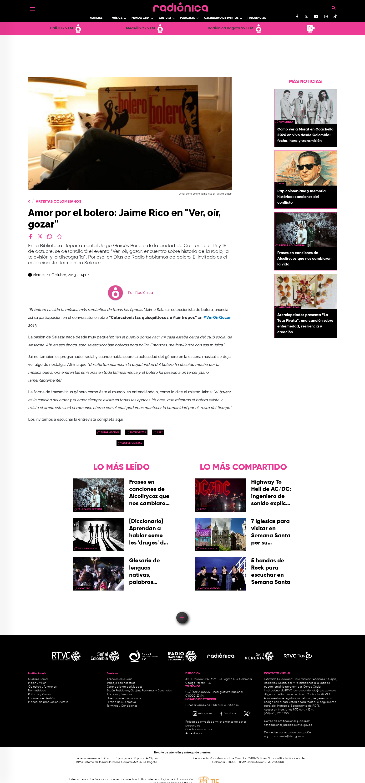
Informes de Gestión (41, 698)
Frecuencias (257, 18)
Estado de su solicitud (121, 702)
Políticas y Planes (39, 694)
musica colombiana (292, 245)
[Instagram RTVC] (202, 713)
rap (281, 183)
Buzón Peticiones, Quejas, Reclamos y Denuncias (139, 690)
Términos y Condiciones (122, 706)
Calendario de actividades (124, 686)
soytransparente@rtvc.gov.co (284, 736)
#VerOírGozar (217, 317)
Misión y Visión (37, 683)
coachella (286, 122)
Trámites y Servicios (119, 694)
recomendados (87, 548)
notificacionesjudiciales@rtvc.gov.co (288, 725)
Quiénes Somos (38, 679)
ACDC (203, 509)
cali (159, 432)
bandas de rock (210, 588)
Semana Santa (208, 548)
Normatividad (37, 690)
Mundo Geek (141, 18)
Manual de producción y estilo (48, 702)
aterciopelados (289, 307)
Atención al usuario (119, 679)
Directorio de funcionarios (124, 698)
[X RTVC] (247, 713)
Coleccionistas (131, 443)
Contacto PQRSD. (318, 694)
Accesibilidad (194, 733)
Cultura (165, 18)
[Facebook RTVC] (227, 713)
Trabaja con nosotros (121, 683)
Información (110, 432)
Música (117, 18)
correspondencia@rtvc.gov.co (314, 690)
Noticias (96, 18)
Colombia (84, 588)
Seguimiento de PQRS (305, 706)
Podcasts (187, 18)
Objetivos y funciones (42, 686)
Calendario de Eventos (221, 18)
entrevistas (138, 432)
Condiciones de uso (198, 729)
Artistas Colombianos (58, 202)
